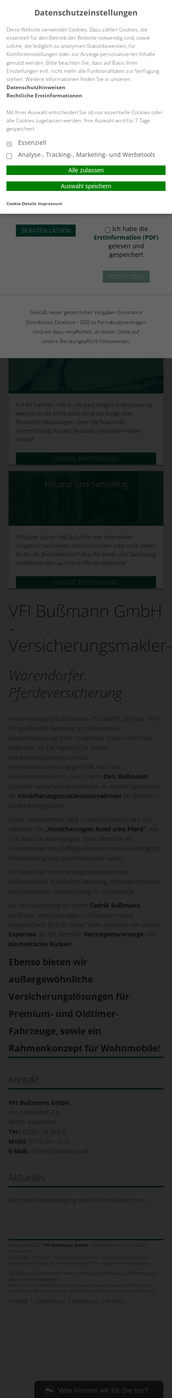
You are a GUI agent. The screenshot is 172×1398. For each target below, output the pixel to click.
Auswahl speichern (86, 186)
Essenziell (26, 143)
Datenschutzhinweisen (35, 87)
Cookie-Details (21, 203)
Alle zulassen (86, 170)
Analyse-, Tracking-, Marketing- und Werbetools (80, 155)
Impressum (50, 203)
